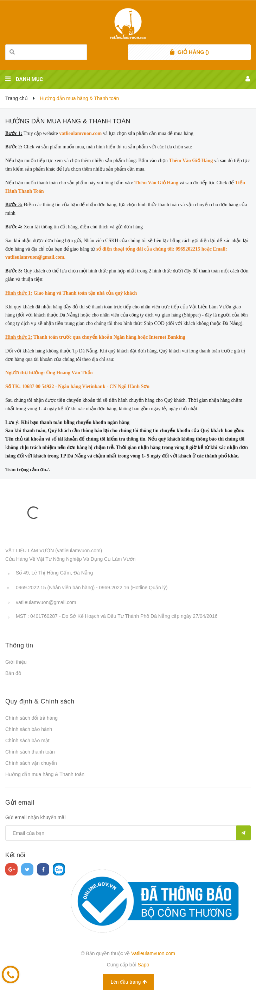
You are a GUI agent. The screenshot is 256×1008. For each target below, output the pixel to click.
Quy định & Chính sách (40, 701)
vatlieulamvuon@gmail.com (46, 602)
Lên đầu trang (129, 982)
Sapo (143, 964)
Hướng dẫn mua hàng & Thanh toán (67, 121)
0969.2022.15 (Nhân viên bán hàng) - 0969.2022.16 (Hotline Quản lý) (91, 587)
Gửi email (19, 802)
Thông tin (19, 645)
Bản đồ (13, 673)
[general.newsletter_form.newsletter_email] (128, 833)
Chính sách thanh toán (30, 752)
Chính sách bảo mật (27, 740)
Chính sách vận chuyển (31, 763)
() (193, 52)
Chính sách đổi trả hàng (31, 718)
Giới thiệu (16, 662)
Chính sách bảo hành (28, 729)
